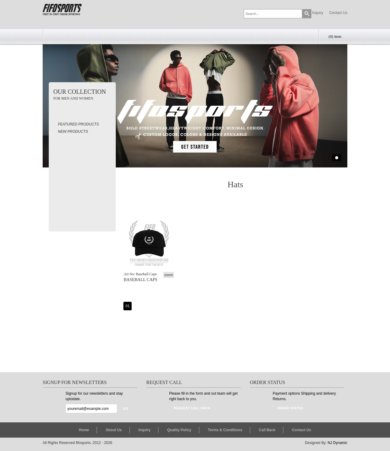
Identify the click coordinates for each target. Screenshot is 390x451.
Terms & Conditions (225, 430)
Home (84, 430)
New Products (73, 131)
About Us (113, 430)
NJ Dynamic (337, 443)
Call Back (267, 430)
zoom (168, 275)
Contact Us (338, 13)
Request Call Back (192, 408)
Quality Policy (179, 430)
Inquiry (317, 13)
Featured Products (78, 124)
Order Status (290, 408)
